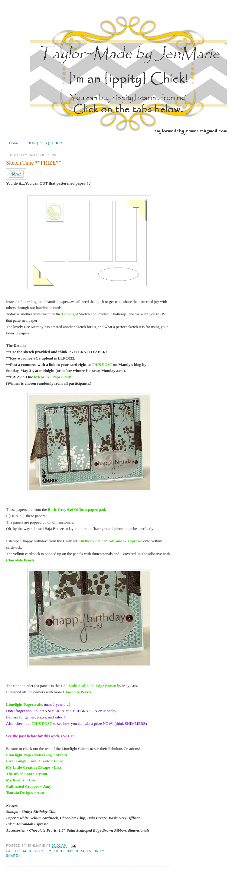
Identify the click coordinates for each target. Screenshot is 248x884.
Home (14, 143)
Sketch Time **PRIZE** (33, 163)
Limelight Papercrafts (68, 851)
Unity (99, 851)
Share (12, 855)
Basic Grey (32, 851)
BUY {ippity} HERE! (45, 143)
